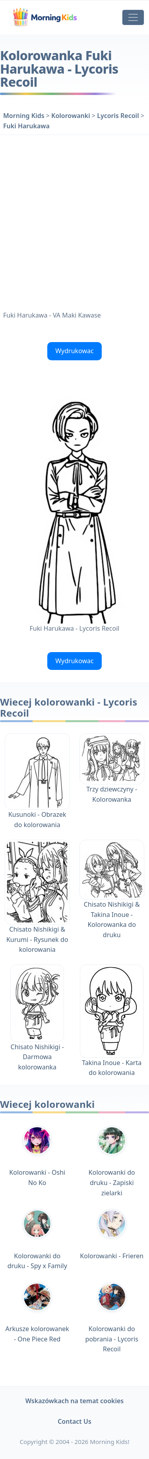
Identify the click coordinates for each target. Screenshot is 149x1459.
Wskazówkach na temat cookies (74, 1400)
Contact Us (74, 1421)
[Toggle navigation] (133, 17)
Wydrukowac (74, 350)
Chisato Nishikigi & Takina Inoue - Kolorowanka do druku (112, 902)
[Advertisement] (74, 221)
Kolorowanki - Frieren (111, 1234)
